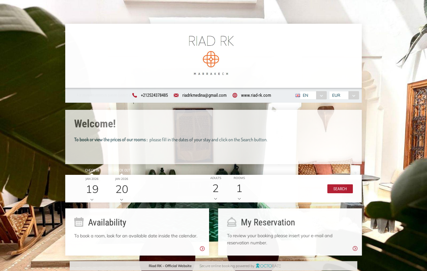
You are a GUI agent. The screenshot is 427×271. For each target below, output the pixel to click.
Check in (91, 171)
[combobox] (312, 95)
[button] (338, 189)
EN (304, 95)
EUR (337, 95)
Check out (120, 171)
